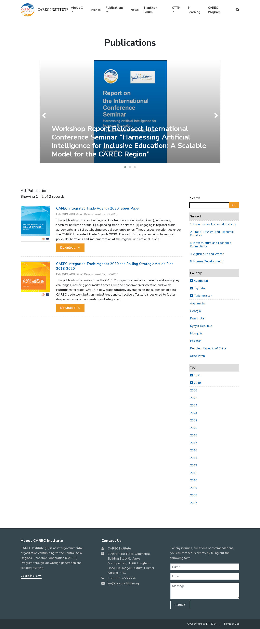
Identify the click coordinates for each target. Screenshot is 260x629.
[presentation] (45, 115)
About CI (77, 8)
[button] (125, 167)
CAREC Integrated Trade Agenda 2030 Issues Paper (98, 208)
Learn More (31, 576)
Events (96, 10)
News (135, 10)
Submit (180, 605)
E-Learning (194, 10)
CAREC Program (214, 10)
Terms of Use (231, 624)
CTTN (176, 8)
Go (234, 205)
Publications (115, 8)
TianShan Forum (150, 10)
